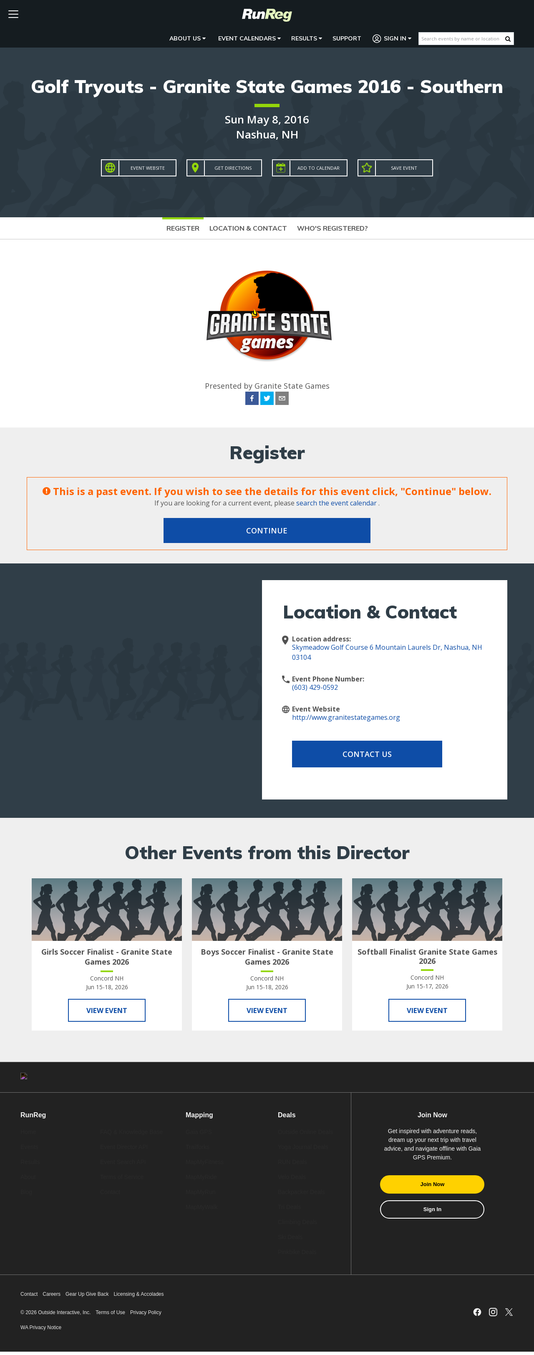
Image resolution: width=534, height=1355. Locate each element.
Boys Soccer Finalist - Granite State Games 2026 (267, 957)
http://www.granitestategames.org (346, 717)
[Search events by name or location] (462, 38)
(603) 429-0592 (315, 687)
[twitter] (267, 399)
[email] (282, 399)
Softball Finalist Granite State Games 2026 (427, 956)
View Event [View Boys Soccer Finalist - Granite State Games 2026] (267, 1011)
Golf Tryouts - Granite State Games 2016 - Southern (267, 86)
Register (182, 228)
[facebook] (252, 399)
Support (346, 38)
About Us (187, 38)
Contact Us (358, 754)
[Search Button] (508, 39)
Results (306, 38)
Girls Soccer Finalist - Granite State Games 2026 (106, 957)
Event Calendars (249, 38)
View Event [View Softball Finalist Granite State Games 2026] (427, 1011)
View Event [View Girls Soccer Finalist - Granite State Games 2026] (106, 1011)
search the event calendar (336, 503)
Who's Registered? (332, 228)
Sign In (392, 38)
